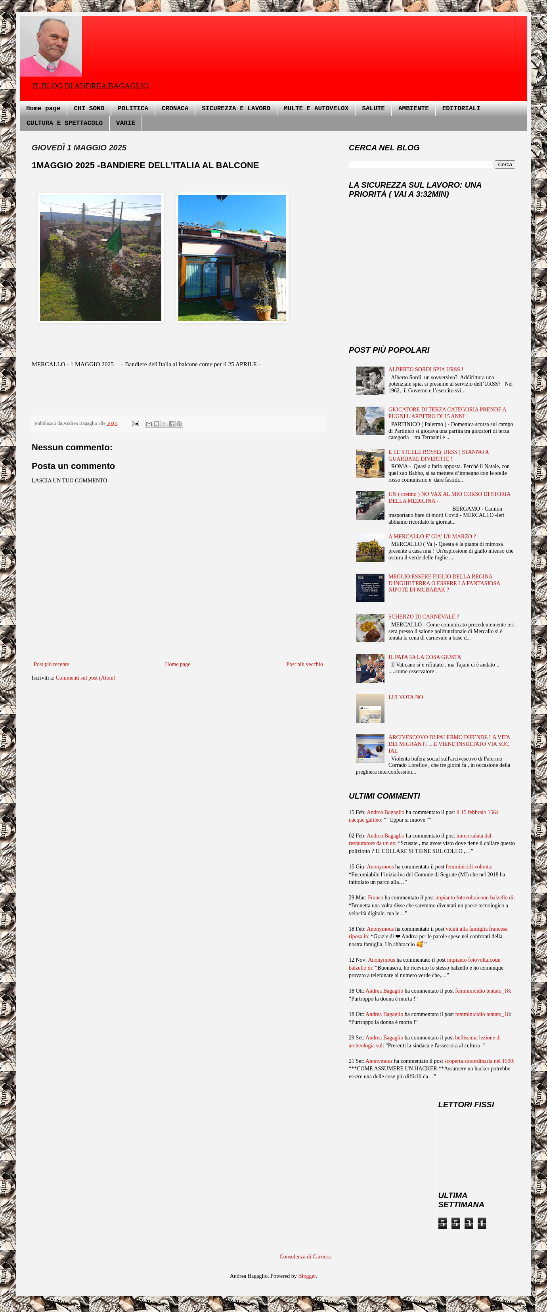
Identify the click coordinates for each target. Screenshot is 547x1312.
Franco (375, 898)
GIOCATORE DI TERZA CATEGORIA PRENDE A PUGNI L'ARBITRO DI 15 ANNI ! (447, 413)
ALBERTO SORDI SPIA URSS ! (425, 370)
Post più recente (51, 664)
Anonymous (380, 867)
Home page (43, 108)
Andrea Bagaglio (385, 812)
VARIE (125, 123)
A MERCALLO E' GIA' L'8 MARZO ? (432, 537)
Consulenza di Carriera (305, 1257)
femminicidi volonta (468, 867)
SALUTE (373, 108)
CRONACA (175, 108)
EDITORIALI (461, 108)
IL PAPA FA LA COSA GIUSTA (424, 657)
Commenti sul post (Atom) (86, 678)
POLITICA (133, 108)
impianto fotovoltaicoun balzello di (474, 898)
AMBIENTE (413, 108)
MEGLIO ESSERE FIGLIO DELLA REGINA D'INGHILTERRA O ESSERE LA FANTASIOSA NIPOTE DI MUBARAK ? (444, 583)
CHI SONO (89, 108)
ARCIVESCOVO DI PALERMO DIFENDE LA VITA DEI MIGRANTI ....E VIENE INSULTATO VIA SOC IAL (449, 744)
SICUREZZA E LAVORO (236, 108)
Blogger (307, 1276)
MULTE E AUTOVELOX (316, 108)
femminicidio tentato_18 (482, 991)
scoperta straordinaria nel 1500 (479, 1061)
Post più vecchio (304, 664)
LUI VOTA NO (405, 697)
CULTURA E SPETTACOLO (65, 123)
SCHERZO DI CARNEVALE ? (423, 617)
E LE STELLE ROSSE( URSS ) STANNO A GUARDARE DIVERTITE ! (438, 455)
